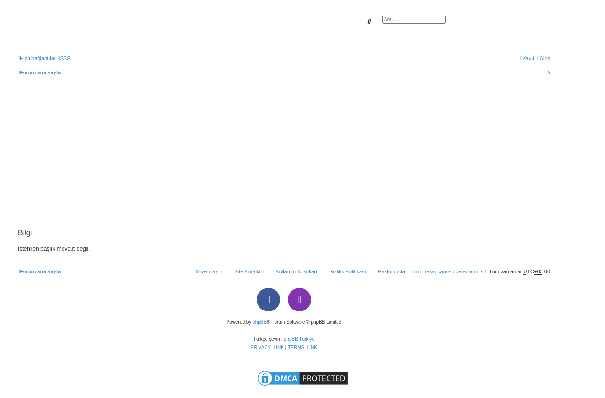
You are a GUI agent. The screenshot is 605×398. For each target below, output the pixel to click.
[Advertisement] (284, 158)
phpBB (259, 322)
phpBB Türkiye (299, 339)
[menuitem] (64, 58)
